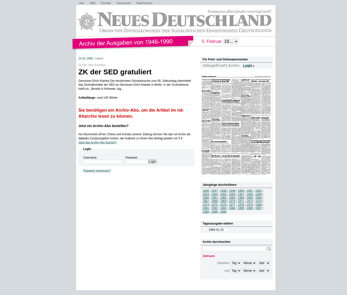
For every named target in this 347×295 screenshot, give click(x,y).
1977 (232, 204)
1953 (206, 194)
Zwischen (223, 263)
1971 (241, 201)
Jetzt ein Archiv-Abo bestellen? (104, 126)
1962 (223, 197)
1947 (214, 190)
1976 (223, 204)
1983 (223, 208)
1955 (223, 194)
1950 (241, 190)
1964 (241, 197)
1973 (258, 201)
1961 (214, 197)
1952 (258, 190)
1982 (214, 208)
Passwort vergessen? (97, 170)
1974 (206, 204)
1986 (250, 208)
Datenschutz (144, 3)
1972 (250, 201)
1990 (223, 211)
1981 (206, 208)
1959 (258, 194)
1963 (232, 197)
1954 (214, 194)
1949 (232, 190)
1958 (250, 194)
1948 (223, 190)
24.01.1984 (86, 58)
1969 (223, 201)
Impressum (124, 3)
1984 (232, 208)
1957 (241, 194)
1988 (206, 211)
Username (90, 157)
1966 (258, 197)
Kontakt (106, 3)
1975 (214, 204)
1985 (241, 208)
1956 (232, 194)
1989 (214, 211)
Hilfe (92, 3)
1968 (214, 201)
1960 (206, 197)
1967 (206, 201)
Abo (81, 3)
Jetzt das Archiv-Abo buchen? (98, 142)
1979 (250, 204)
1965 (250, 197)
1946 (206, 190)
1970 (232, 201)
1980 (258, 204)
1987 (258, 208)
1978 (241, 204)
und (226, 270)
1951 (250, 190)
